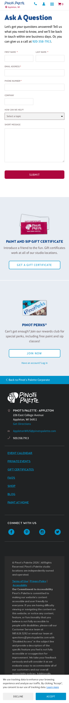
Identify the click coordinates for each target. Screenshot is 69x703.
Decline (18, 696)
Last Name (41, 52)
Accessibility (20, 585)
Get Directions (22, 424)
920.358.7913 (21, 438)
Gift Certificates (21, 470)
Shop (11, 486)
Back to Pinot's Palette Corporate (29, 380)
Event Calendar (20, 453)
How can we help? (14, 109)
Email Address (12, 66)
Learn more (53, 687)
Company (9, 95)
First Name (10, 52)
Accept (51, 696)
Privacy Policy (38, 581)
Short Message (12, 124)
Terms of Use (20, 581)
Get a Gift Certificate (34, 265)
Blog (11, 494)
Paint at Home (18, 502)
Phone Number (12, 81)
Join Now (34, 353)
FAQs (11, 478)
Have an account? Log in (35, 362)
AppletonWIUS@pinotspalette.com (34, 431)
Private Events (19, 461)
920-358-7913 (41, 41)
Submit (34, 174)
